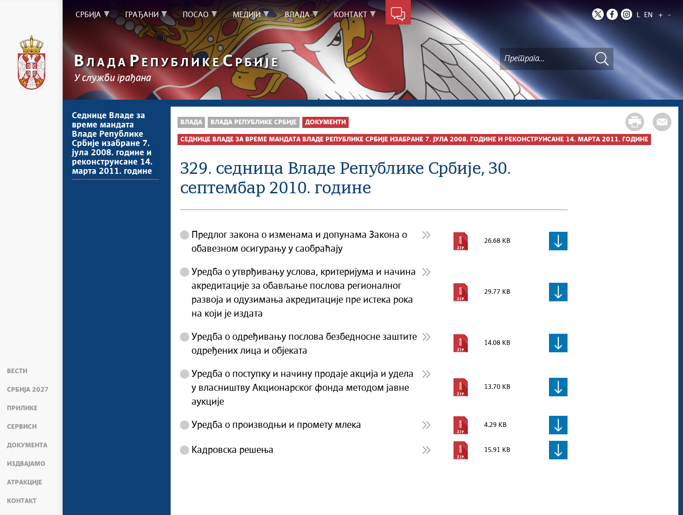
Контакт (22, 501)
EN (648, 15)
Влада (191, 122)
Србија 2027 (28, 390)
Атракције (24, 482)
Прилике (22, 408)
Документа (27, 445)
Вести (17, 371)
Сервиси (22, 427)
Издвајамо (26, 464)
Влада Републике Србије (254, 122)
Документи (325, 122)
